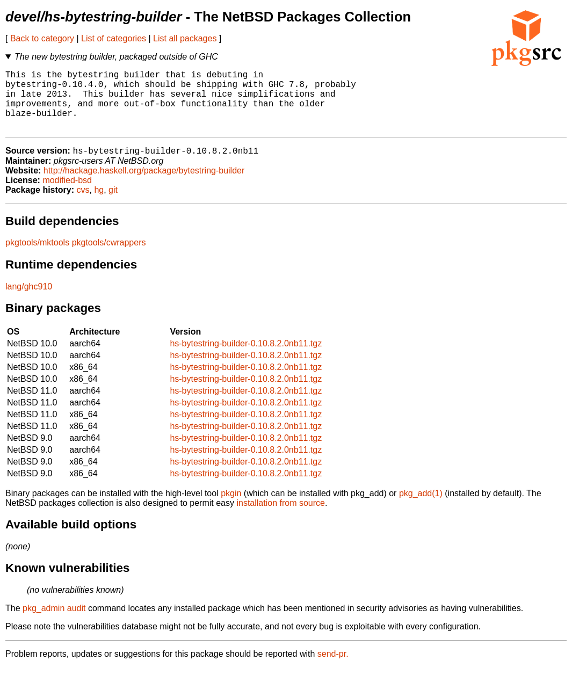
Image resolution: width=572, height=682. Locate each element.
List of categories (113, 38)
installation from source (280, 517)
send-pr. (333, 668)
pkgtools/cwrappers (109, 257)
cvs (83, 204)
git (113, 204)
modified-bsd (67, 194)
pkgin (231, 507)
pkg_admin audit (54, 622)
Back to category (42, 38)
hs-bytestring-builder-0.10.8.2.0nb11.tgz (246, 357)
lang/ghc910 (28, 301)
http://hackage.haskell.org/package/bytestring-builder (144, 185)
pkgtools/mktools (37, 257)
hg (99, 204)
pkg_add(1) (421, 507)
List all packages (184, 38)
